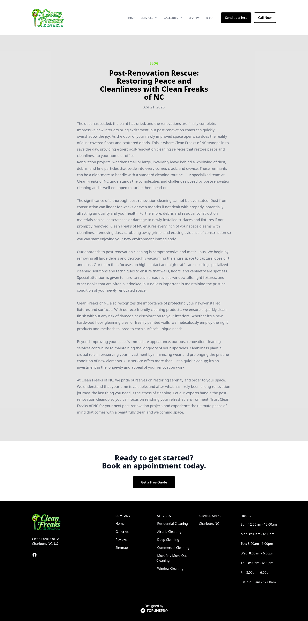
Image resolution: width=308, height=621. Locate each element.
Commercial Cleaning (173, 547)
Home (131, 18)
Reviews (194, 18)
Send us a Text (236, 17)
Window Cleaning (170, 568)
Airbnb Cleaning (169, 531)
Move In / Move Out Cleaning (172, 558)
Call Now (265, 17)
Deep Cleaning (168, 539)
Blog (209, 18)
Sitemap (122, 547)
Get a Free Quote (154, 482)
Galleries (122, 531)
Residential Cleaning (172, 523)
